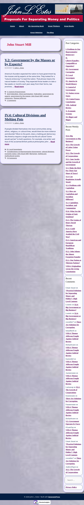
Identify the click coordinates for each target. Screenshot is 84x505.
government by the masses (20, 96)
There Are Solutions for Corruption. (73, 324)
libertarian (33, 154)
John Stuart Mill (37, 96)
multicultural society (12, 156)
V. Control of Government (16, 92)
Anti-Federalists (12, 94)
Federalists (38, 94)
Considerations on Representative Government (24, 152)
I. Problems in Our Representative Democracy (73, 52)
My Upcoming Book (36, 26)
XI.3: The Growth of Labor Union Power (73, 147)
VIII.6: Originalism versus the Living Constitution (73, 269)
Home (12, 26)
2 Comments (11, 100)
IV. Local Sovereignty (14, 149)
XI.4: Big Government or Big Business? (73, 138)
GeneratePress (54, 497)
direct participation (26, 94)
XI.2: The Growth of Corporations (73, 390)
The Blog (50, 32)
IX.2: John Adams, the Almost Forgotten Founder (73, 254)
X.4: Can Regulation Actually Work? (73, 179)
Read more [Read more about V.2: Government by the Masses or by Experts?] (19, 86)
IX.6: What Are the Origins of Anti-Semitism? (73, 214)
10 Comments (12, 158)
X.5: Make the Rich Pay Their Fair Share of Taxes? (73, 170)
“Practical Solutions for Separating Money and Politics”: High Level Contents (73, 296)
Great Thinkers (54, 26)
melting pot (42, 154)
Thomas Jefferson (19, 98)
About (21, 26)
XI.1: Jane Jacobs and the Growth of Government (73, 162)
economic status (11, 154)
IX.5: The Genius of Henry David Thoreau (73, 223)
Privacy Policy (71, 487)
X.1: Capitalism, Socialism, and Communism (72, 205)
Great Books (69, 26)
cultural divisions (48, 152)
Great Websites (36, 32)
